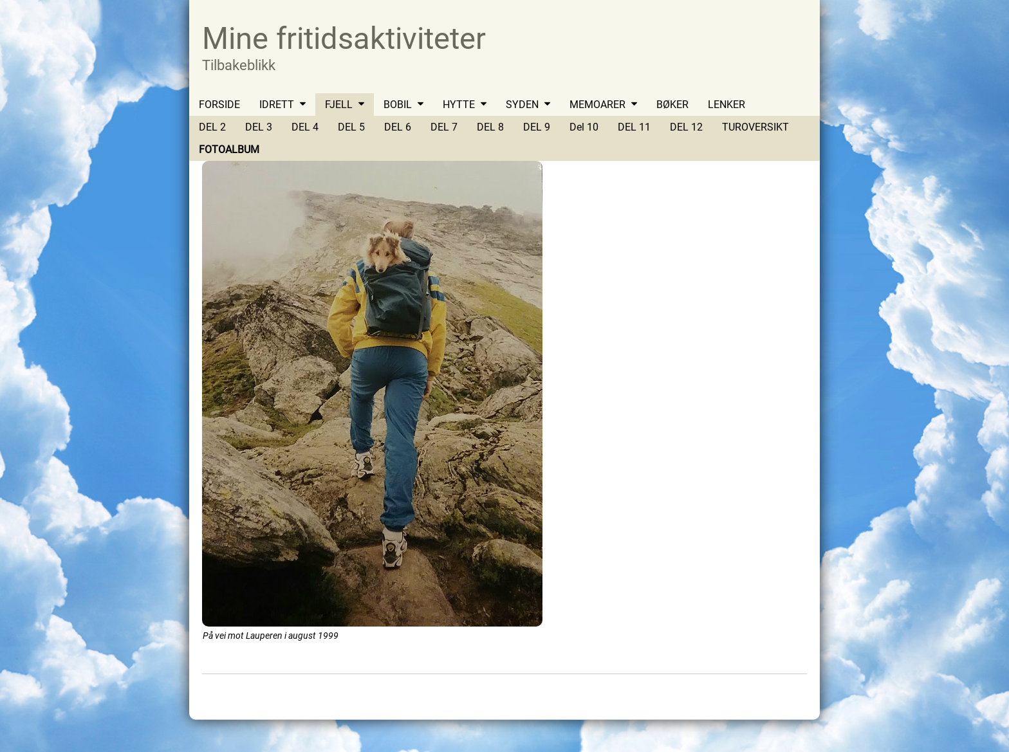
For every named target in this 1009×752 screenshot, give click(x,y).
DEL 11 (634, 127)
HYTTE (459, 104)
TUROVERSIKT (755, 127)
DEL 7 (444, 127)
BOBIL (398, 104)
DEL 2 (212, 127)
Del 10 (583, 127)
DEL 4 (305, 127)
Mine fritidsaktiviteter (344, 38)
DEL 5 (351, 127)
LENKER (726, 104)
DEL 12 (686, 127)
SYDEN (522, 104)
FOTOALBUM (229, 149)
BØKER (672, 104)
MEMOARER (597, 104)
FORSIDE (219, 104)
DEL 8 (490, 127)
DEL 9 (536, 127)
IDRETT (276, 104)
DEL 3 (258, 127)
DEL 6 (397, 127)
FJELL (339, 104)
